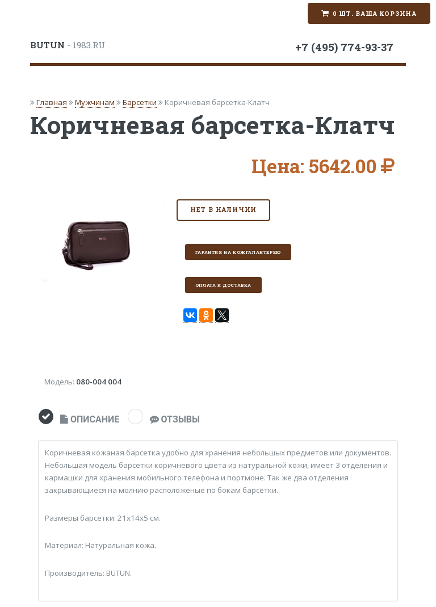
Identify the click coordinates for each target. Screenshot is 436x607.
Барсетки (140, 102)
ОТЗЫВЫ (175, 419)
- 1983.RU (67, 45)
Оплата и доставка (223, 285)
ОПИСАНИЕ (89, 419)
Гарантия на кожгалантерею (238, 252)
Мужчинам (95, 102)
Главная (51, 102)
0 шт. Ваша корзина (375, 14)
